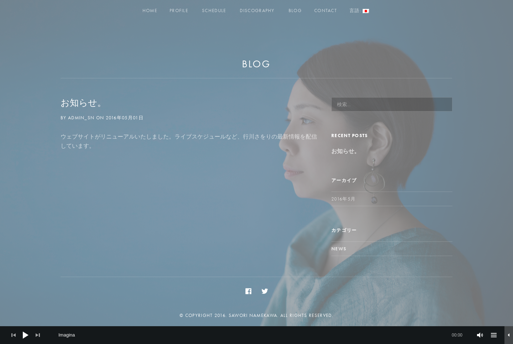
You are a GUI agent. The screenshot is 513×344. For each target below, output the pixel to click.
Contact (325, 10)
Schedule (214, 10)
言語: (359, 10)
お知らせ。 (83, 103)
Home (149, 10)
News (338, 249)
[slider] (260, 335)
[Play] (25, 335)
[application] (256, 335)
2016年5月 (343, 199)
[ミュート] (480, 335)
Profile (179, 10)
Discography (257, 10)
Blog (295, 10)
